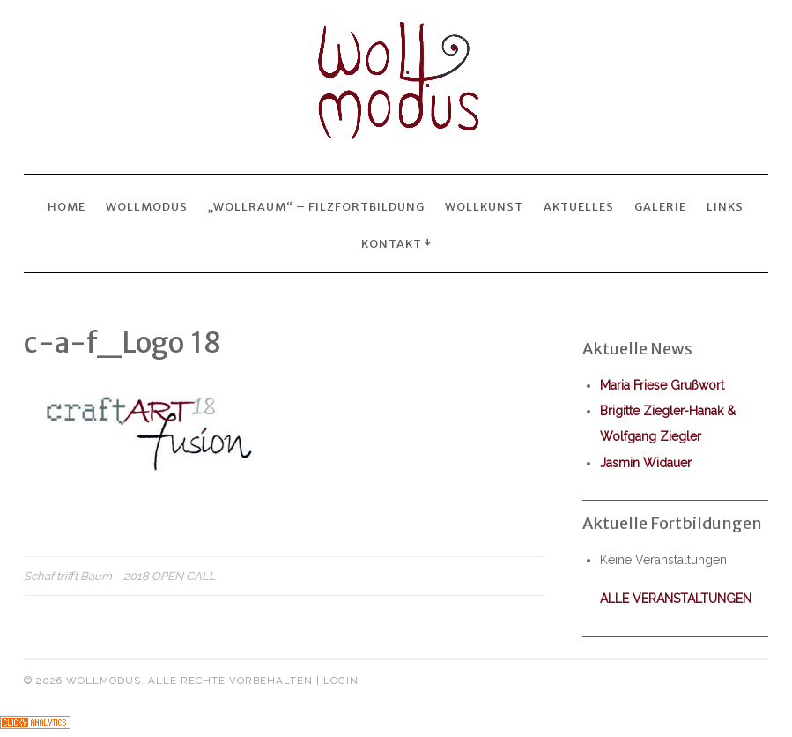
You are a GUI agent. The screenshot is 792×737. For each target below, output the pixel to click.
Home (66, 206)
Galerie (660, 206)
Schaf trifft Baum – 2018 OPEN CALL (120, 576)
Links (725, 206)
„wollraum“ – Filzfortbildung (316, 206)
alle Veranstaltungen (675, 599)
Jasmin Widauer (646, 463)
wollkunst (484, 206)
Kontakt (391, 243)
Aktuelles (579, 206)
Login (341, 680)
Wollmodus (147, 206)
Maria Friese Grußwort (662, 385)
